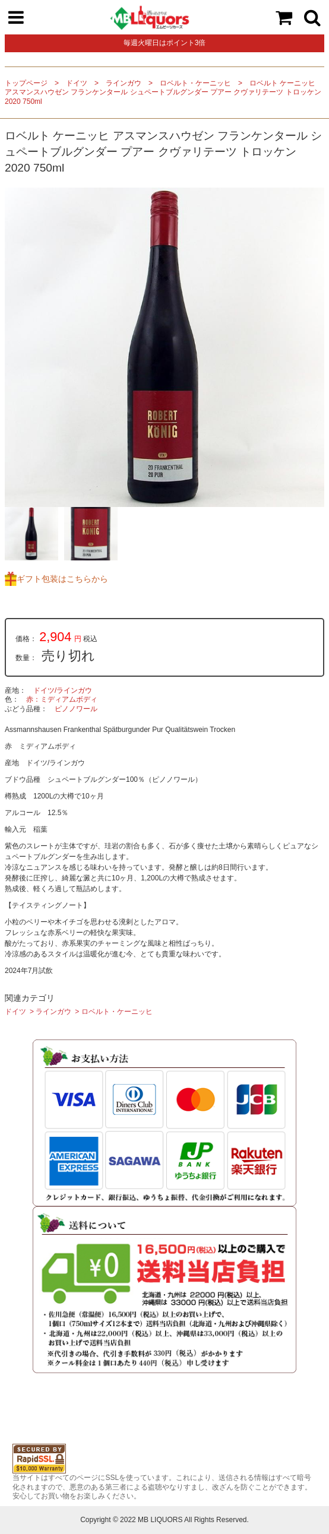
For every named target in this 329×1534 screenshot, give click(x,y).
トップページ (26, 83)
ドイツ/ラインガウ (62, 690)
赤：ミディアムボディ (61, 699)
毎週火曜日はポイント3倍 (165, 43)
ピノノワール (76, 709)
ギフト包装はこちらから (62, 579)
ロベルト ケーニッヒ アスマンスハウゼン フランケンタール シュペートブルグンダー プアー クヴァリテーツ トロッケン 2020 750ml (163, 92)
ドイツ (76, 83)
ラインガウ (123, 83)
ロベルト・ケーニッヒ (195, 83)
